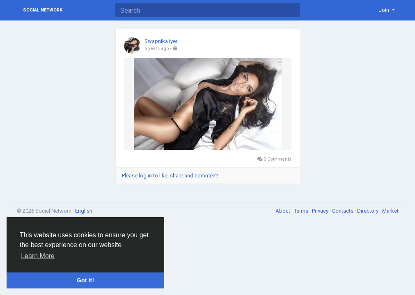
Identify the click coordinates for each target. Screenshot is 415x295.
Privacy (321, 211)
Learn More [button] (38, 255)
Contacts (343, 211)
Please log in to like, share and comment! (170, 175)
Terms (302, 211)
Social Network (42, 10)
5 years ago (156, 48)
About (283, 211)
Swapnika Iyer (160, 41)
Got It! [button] (85, 280)
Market (390, 211)
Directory (368, 211)
